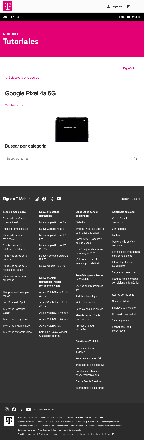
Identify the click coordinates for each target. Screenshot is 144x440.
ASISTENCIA (11, 17)
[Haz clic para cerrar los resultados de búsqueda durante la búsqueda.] (135, 158)
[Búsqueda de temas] (72, 158)
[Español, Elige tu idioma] (130, 68)
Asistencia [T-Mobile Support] (10, 34)
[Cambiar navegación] (130, 17)
